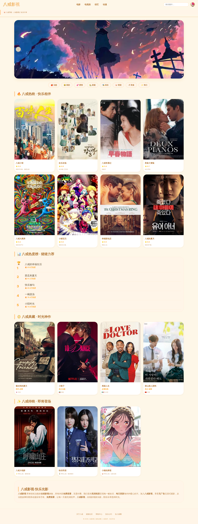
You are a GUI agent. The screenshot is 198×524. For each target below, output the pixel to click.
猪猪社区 (89, 514)
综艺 (97, 4)
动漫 (105, 4)
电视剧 (88, 4)
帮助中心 (99, 514)
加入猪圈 (118, 514)
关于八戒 (79, 514)
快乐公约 (108, 514)
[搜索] (176, 4)
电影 (78, 4)
